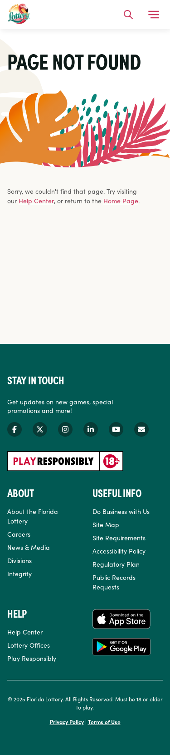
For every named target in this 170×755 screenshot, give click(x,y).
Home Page (120, 200)
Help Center (36, 200)
